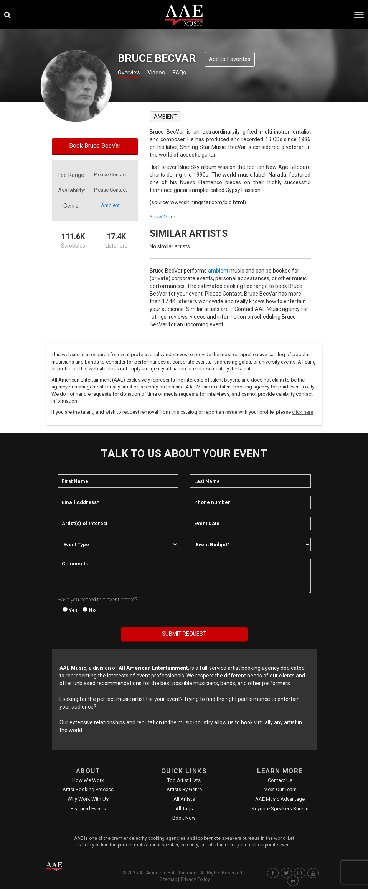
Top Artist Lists (184, 780)
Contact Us (280, 780)
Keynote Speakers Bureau (280, 808)
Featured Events (88, 808)
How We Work (88, 780)
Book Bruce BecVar (94, 145)
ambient (110, 205)
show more (162, 217)
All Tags (184, 808)
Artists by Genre (184, 789)
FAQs (193, 73)
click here (302, 412)
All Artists (184, 799)
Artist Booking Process (88, 789)
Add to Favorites (230, 59)
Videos (165, 73)
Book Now (184, 818)
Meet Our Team (280, 789)
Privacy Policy (195, 879)
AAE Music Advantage (280, 799)
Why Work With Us (88, 799)
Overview (132, 73)
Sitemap (168, 879)
